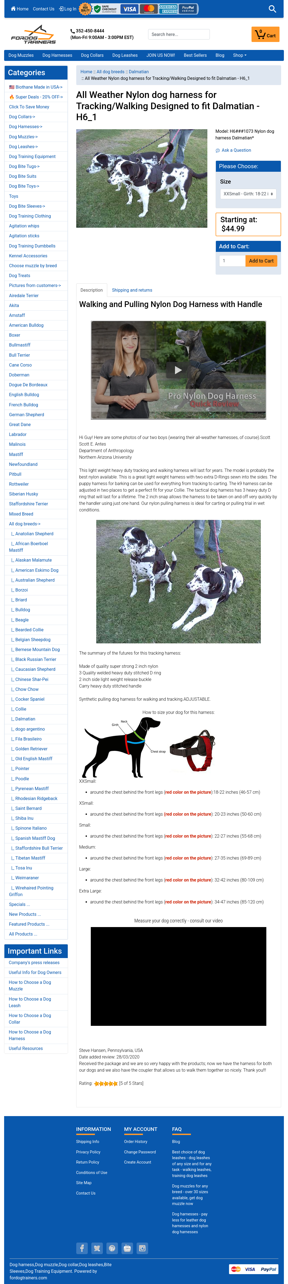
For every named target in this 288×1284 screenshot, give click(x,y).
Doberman (19, 375)
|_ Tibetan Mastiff (27, 858)
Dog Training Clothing (30, 216)
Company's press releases (34, 962)
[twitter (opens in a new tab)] (97, 1248)
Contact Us (44, 9)
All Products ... (23, 934)
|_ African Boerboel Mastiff (28, 547)
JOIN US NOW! (160, 55)
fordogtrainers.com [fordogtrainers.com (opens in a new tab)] (28, 1277)
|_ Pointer (19, 768)
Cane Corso (20, 365)
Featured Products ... (29, 924)
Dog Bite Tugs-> (24, 166)
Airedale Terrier (24, 295)
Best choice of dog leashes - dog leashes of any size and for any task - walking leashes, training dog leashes (192, 1164)
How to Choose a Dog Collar (30, 1019)
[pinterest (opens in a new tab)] (112, 1248)
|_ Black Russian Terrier (32, 659)
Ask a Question (233, 150)
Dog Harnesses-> (25, 126)
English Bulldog (24, 394)
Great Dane (20, 424)
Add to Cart (261, 261)
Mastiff (16, 454)
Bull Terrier (19, 355)
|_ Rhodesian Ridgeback (33, 798)
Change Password (140, 1152)
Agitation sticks (24, 235)
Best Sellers (195, 55)
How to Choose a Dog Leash (30, 1002)
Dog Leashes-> (23, 146)
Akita (14, 305)
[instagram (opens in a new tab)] (142, 1248)
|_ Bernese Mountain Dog (34, 649)
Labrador (18, 434)
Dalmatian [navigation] (139, 71)
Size (225, 181)
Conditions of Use (92, 1172)
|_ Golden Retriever (28, 748)
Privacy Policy (88, 1152)
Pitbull (15, 474)
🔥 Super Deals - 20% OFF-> (36, 97)
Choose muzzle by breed (33, 265)
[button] (272, 9)
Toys (13, 196)
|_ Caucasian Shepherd (32, 669)
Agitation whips (24, 226)
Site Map (84, 1183)
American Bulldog (26, 325)
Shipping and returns (132, 290)
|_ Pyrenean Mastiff (29, 788)
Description (92, 290)
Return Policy (87, 1162)
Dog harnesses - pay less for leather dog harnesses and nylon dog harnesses (190, 1223)
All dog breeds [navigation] (111, 71)
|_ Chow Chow (24, 689)
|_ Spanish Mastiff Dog (32, 838)
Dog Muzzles (21, 55)
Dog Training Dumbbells (32, 246)
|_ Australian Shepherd (32, 580)
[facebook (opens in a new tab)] (82, 1248)
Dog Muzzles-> (23, 136)
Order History (136, 1141)
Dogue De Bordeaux (28, 384)
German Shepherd (26, 414)
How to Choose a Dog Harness (30, 1035)
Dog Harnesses (57, 55)
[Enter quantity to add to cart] (232, 260)
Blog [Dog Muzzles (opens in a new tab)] (176, 1141)
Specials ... (19, 904)
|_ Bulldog (19, 609)
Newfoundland (23, 464)
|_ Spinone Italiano (28, 828)
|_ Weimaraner (24, 877)
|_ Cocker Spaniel (26, 699)
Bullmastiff (19, 345)
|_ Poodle (19, 778)
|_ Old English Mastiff (30, 758)
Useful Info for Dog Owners (35, 972)
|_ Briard (18, 599)
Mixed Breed (21, 514)
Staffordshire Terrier (28, 503)
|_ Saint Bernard (25, 808)
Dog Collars (92, 55)
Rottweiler (19, 484)
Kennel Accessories (28, 255)
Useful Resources (26, 1048)
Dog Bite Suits (22, 176)
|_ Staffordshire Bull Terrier (36, 848)
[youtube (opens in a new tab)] (127, 1248)
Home (20, 9)
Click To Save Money (29, 106)
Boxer (14, 335)
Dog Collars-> (22, 116)
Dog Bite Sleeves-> (27, 206)
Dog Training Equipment (32, 156)
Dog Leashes (125, 55)
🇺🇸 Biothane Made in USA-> (36, 87)
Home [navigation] (86, 71)
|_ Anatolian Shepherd (31, 533)
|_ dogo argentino (27, 729)
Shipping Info (87, 1141)
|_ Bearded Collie (26, 629)
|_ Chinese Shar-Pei (28, 679)
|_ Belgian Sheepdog (29, 639)
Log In (68, 9)
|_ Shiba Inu (21, 818)
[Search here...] (179, 34)
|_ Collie (17, 709)
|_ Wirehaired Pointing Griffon (31, 891)
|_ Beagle (19, 620)
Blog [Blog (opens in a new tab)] (220, 55)
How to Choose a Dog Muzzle (30, 986)
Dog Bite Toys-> (24, 186)
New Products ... (25, 914)
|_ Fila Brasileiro (25, 739)
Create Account (137, 1162)
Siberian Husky (23, 494)
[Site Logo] (34, 33)
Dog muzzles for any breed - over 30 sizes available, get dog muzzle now (190, 1195)
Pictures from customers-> (35, 285)
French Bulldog (23, 404)
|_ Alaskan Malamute (30, 560)
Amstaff (17, 315)
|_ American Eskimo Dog (33, 570)
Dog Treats (19, 275)
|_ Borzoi (18, 590)
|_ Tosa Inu (20, 868)
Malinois (17, 444)
